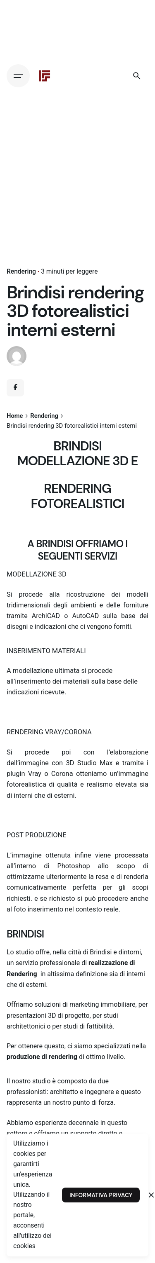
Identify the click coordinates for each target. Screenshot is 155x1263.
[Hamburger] (18, 75)
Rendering (21, 271)
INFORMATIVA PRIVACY (100, 1195)
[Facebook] (15, 387)
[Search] (136, 75)
